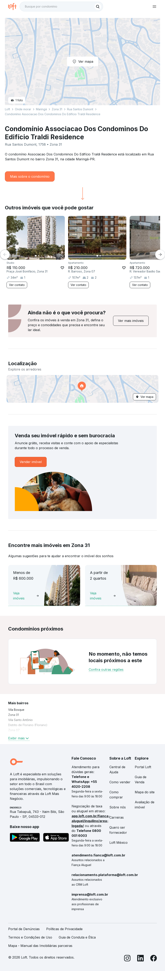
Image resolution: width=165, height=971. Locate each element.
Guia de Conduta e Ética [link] (77, 937)
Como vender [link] (119, 782)
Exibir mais (19, 738)
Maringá (41, 109)
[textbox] (61, 6)
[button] (82, 389)
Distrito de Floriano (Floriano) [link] (27, 725)
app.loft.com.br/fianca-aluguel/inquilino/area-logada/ (91, 821)
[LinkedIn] (140, 959)
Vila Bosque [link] (16, 709)
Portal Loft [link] (143, 767)
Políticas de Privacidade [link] (64, 929)
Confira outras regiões (106, 669)
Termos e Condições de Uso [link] (30, 937)
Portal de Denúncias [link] (24, 929)
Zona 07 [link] (14, 730)
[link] (131, 321)
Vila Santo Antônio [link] (20, 720)
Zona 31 (57, 109)
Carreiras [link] (116, 817)
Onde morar (23, 109)
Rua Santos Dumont (80, 109)
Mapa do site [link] (145, 792)
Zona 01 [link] (13, 715)
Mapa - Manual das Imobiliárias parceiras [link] (40, 946)
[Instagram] (127, 959)
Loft (7, 109)
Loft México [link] (118, 842)
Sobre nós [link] (117, 807)
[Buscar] (97, 6)
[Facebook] (153, 959)
